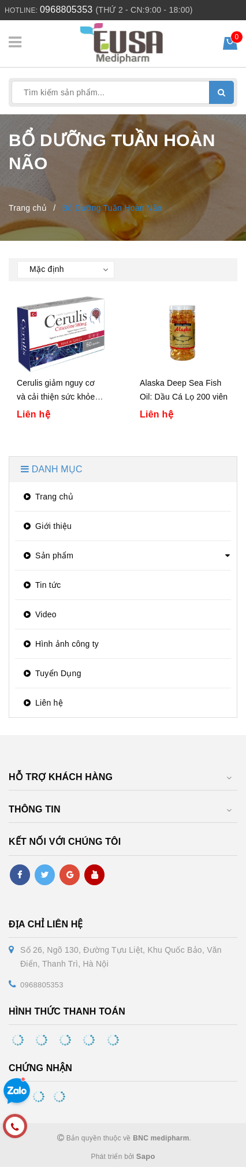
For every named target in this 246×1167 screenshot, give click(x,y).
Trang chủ (47, 496)
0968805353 (66, 9)
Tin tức (41, 584)
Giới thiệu (46, 526)
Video (39, 614)
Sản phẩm (47, 555)
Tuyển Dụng (51, 673)
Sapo (145, 1156)
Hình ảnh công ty (60, 643)
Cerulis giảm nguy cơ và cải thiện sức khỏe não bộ (56, 396)
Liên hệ (42, 702)
